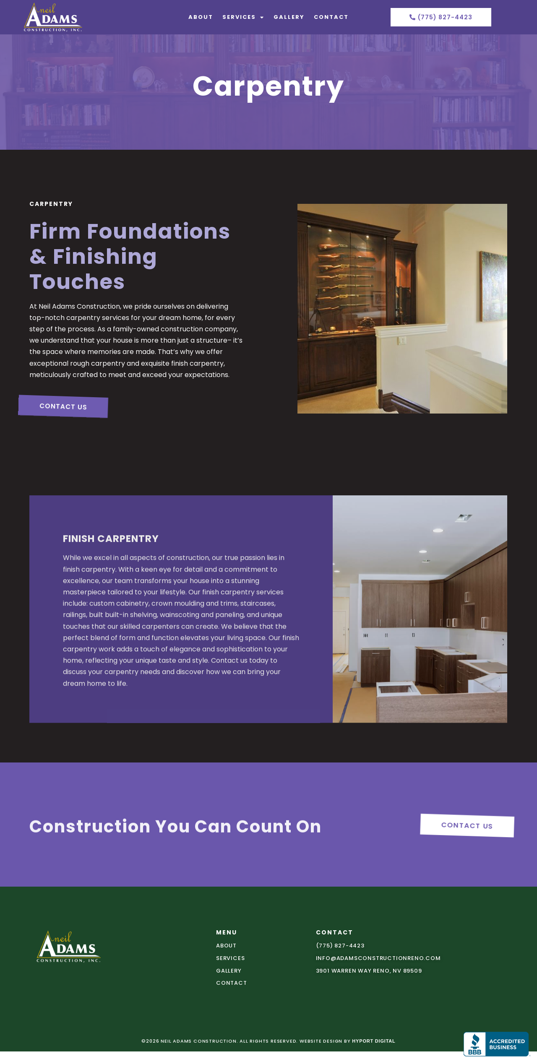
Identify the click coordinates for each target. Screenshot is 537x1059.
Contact (331, 17)
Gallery (289, 17)
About (200, 17)
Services (243, 17)
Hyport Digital (373, 1040)
